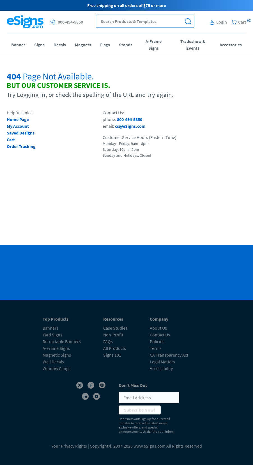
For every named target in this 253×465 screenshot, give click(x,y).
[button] (187, 21)
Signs (39, 44)
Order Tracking (21, 146)
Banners (50, 328)
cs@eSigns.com (130, 126)
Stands (125, 44)
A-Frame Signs (154, 44)
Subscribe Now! (139, 410)
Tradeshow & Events (192, 44)
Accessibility (161, 368)
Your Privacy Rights (69, 446)
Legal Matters (162, 361)
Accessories (231, 44)
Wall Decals (53, 361)
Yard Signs (52, 335)
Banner (18, 44)
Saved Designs (20, 133)
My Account (18, 126)
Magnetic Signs (57, 355)
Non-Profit (113, 335)
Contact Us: (113, 112)
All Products (114, 348)
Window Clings (56, 368)
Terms (156, 348)
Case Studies (115, 328)
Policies (157, 341)
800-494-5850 (129, 119)
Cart (11, 139)
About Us (158, 328)
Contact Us (160, 335)
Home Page (18, 119)
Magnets (83, 44)
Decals (60, 44)
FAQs (108, 341)
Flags (105, 44)
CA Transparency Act (169, 355)
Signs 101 (112, 355)
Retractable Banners (62, 341)
